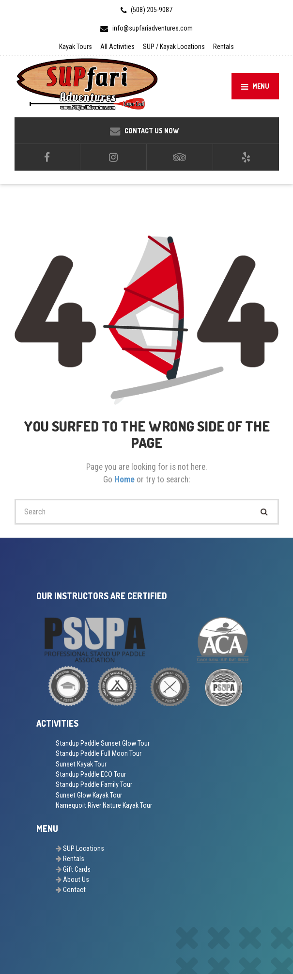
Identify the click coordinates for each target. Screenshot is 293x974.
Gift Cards (77, 869)
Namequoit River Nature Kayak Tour (104, 805)
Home (125, 479)
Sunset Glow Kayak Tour (89, 795)
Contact (74, 890)
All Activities (117, 46)
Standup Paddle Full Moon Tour (98, 753)
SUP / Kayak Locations (174, 46)
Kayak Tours (75, 46)
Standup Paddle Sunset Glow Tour (103, 743)
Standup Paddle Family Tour (94, 784)
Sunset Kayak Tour (81, 764)
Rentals (223, 46)
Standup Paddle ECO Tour (91, 774)
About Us (76, 879)
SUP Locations (83, 848)
